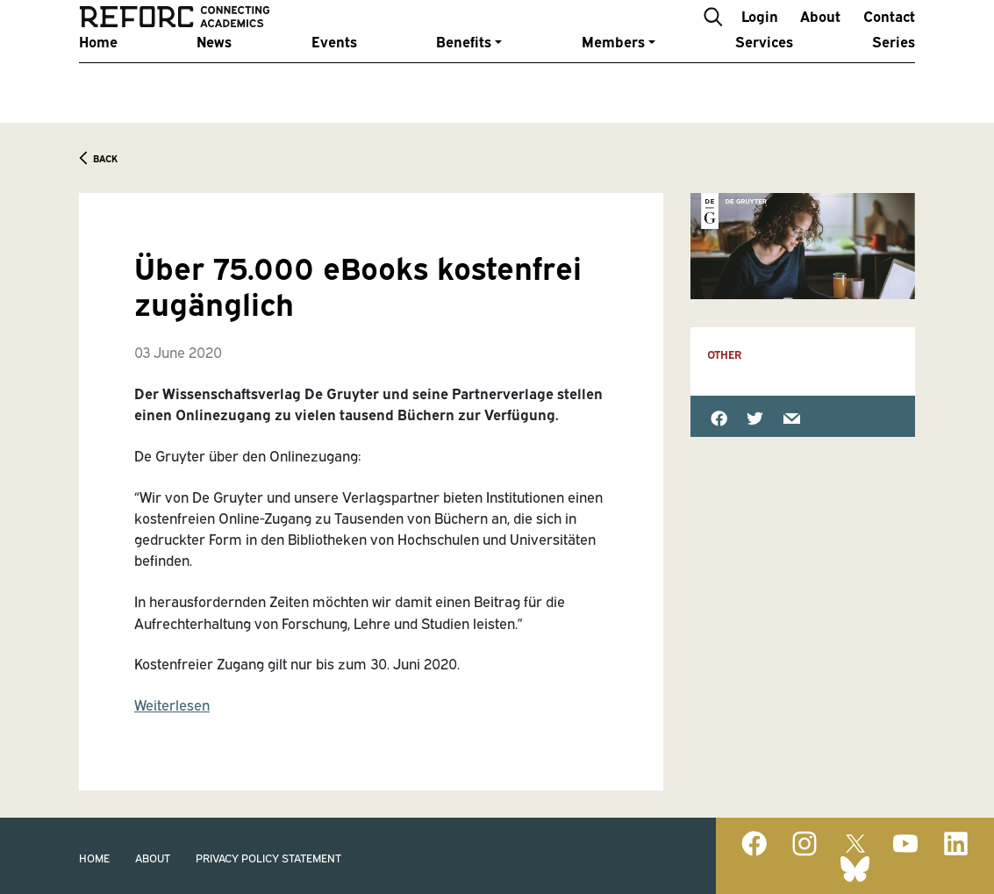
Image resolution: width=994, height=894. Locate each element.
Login (759, 34)
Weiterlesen (172, 704)
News (214, 80)
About (820, 34)
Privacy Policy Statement (268, 857)
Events (334, 80)
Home (98, 80)
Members (613, 80)
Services (764, 80)
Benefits (463, 80)
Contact (889, 34)
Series (893, 80)
